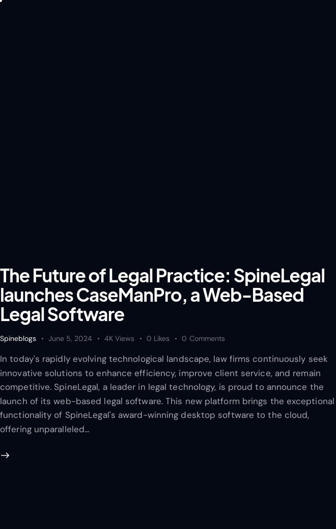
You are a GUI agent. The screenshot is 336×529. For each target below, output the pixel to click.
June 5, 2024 (70, 338)
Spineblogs (18, 338)
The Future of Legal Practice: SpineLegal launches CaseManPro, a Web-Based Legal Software (162, 294)
